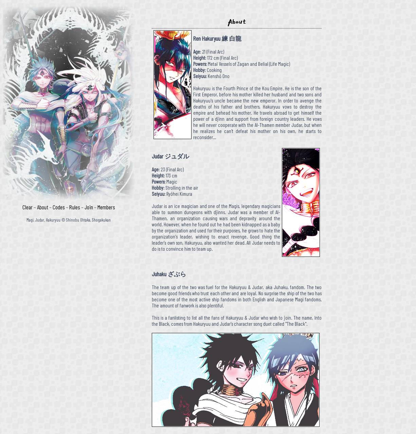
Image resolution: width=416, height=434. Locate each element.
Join (89, 207)
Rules (74, 207)
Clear (27, 207)
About (42, 207)
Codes (59, 207)
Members (106, 207)
